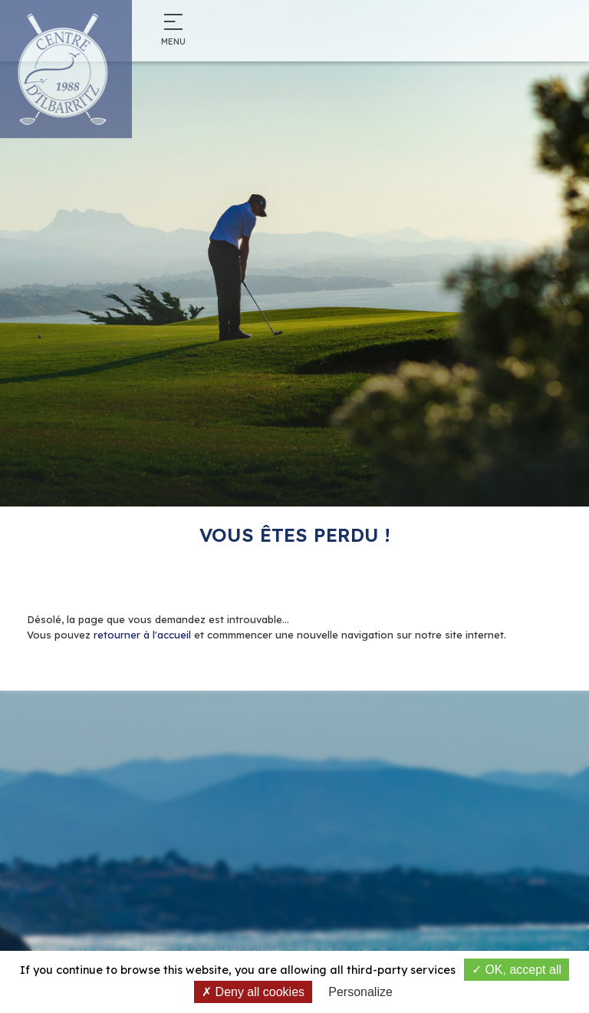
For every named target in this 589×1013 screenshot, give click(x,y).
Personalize (360, 991)
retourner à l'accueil (142, 635)
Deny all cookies (253, 991)
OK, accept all (516, 969)
